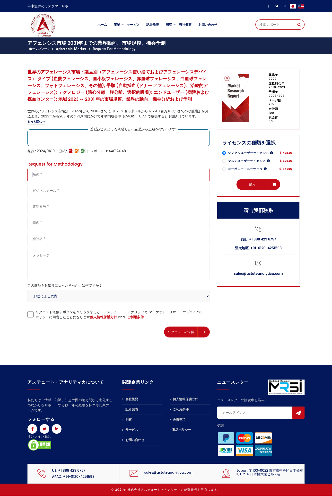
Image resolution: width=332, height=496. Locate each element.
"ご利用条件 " (136, 317)
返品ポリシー (180, 429)
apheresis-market (71, 49)
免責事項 (177, 419)
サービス (133, 24)
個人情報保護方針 (103, 317)
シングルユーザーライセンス (250, 153)
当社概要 (185, 24)
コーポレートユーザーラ (247, 169)
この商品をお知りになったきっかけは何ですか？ (64, 285)
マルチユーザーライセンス (249, 161)
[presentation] (64, 331)
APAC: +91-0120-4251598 (73, 476)
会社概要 (130, 399)
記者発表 (152, 24)
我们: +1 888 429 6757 (258, 239)
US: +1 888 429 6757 (68, 470)
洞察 (169, 24)
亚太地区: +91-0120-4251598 (258, 248)
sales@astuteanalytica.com (258, 273)
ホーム (102, 24)
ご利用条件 (179, 409)
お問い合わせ (207, 24)
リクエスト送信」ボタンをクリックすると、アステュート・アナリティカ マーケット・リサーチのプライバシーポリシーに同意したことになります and (121, 314)
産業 (117, 24)
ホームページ (39, 49)
